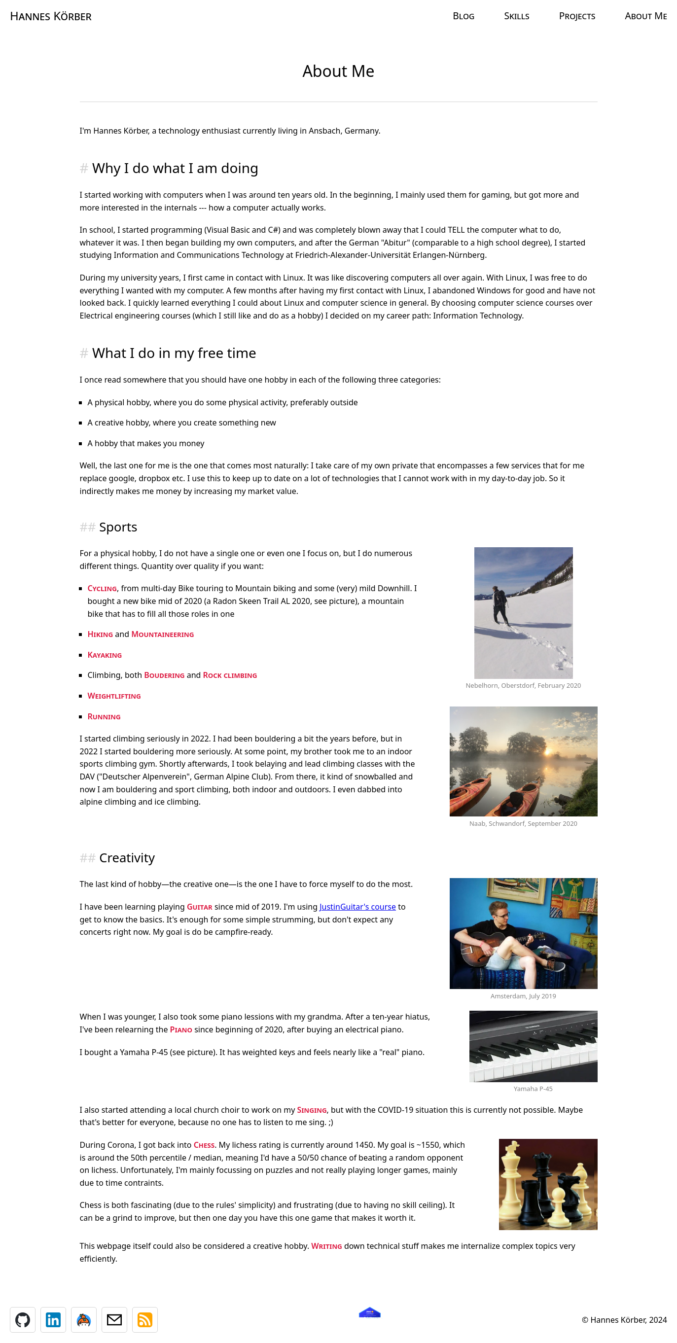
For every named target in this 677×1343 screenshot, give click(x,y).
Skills (516, 15)
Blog (463, 15)
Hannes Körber (51, 15)
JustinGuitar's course (358, 906)
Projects (577, 15)
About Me (646, 15)
